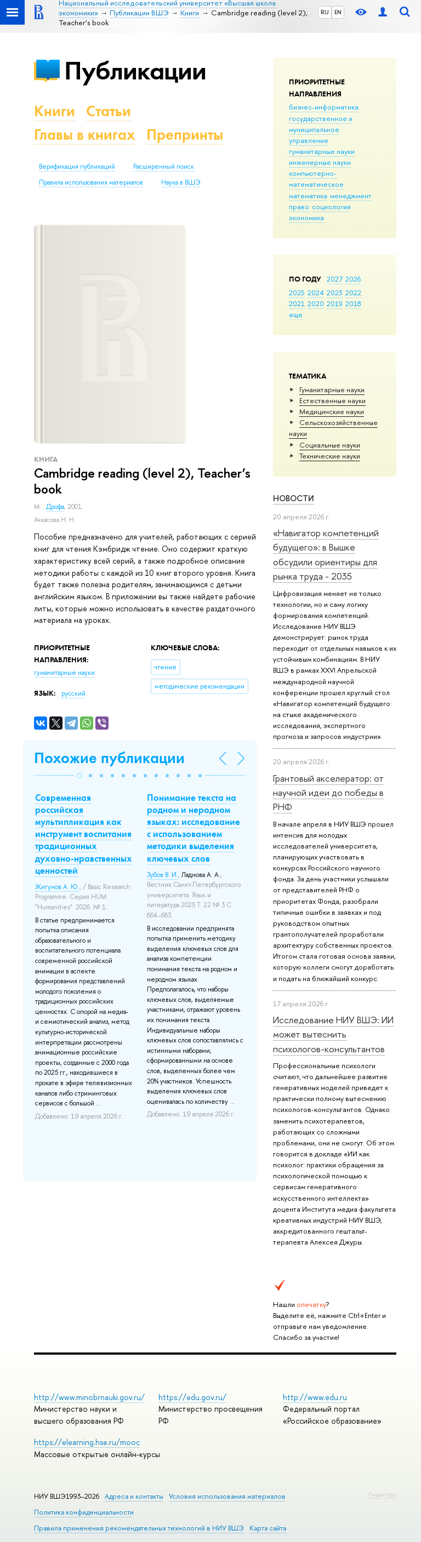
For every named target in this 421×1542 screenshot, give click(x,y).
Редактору (382, 1494)
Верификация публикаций (77, 166)
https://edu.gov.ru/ (192, 1397)
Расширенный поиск (163, 166)
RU (325, 12)
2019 (335, 303)
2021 (297, 303)
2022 (353, 292)
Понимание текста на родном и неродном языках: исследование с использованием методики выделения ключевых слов (193, 828)
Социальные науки (329, 445)
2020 (316, 303)
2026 (353, 279)
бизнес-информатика (324, 107)
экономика (306, 217)
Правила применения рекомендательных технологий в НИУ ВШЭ (139, 1528)
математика (308, 195)
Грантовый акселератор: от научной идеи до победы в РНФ (328, 792)
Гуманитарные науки (332, 389)
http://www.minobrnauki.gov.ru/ (89, 1397)
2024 (316, 292)
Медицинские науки (331, 411)
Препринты (184, 134)
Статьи (108, 111)
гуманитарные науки (322, 151)
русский (73, 693)
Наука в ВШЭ (180, 182)
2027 (335, 279)
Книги (54, 111)
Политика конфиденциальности (84, 1512)
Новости (293, 498)
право (299, 206)
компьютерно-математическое (316, 178)
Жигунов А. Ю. (57, 886)
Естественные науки (332, 400)
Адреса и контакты (134, 1496)
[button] (79, 775)
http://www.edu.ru (315, 1397)
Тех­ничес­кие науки (329, 456)
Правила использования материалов (91, 182)
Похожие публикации (109, 757)
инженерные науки (320, 162)
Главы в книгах (84, 134)
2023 (335, 292)
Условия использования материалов (227, 1496)
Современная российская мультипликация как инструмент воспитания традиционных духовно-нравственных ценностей (83, 834)
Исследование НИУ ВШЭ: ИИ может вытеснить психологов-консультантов (333, 1034)
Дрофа (55, 506)
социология (331, 206)
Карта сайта (267, 1528)
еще (296, 314)
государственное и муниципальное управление (320, 129)
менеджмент (351, 195)
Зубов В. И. (162, 874)
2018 (353, 303)
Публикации (135, 70)
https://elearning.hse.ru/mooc (87, 1442)
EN (338, 12)
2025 (297, 292)
